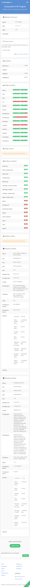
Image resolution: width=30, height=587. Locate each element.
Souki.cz (20, 584)
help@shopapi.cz (20, 576)
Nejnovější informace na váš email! (10, 553)
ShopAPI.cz (3, 584)
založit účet (15, 546)
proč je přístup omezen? (21, 54)
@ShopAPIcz (19, 579)
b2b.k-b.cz (18, 25)
